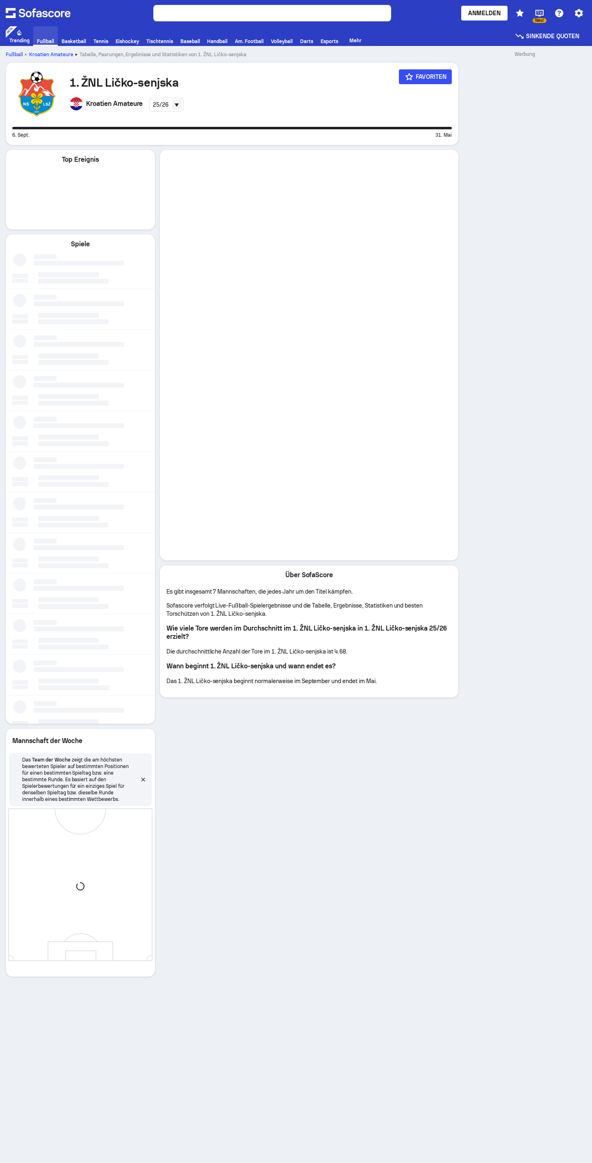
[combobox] (166, 105)
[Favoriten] (425, 76)
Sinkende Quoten (547, 36)
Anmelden (484, 13)
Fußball (14, 54)
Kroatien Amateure (51, 54)
